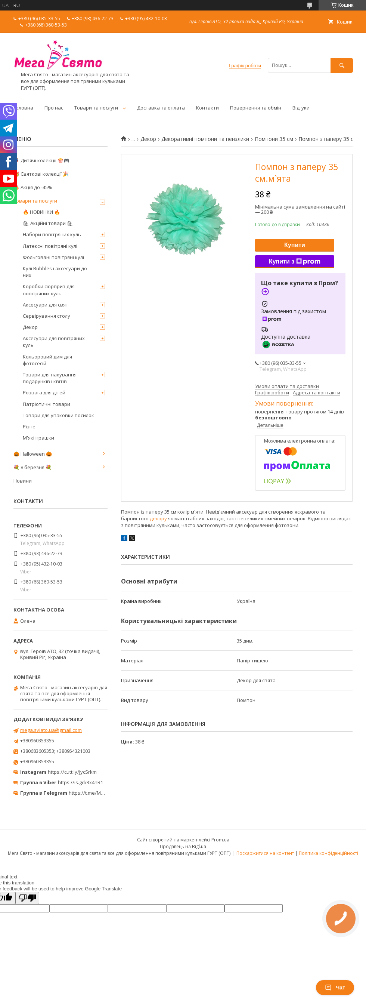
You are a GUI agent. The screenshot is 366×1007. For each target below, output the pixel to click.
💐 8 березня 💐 (32, 467)
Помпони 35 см (274, 139)
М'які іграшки (38, 437)
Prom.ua (220, 840)
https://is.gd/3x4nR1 (80, 782)
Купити (294, 245)
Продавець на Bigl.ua (183, 846)
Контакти (207, 107)
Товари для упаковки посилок (58, 415)
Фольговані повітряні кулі (53, 257)
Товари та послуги (96, 107)
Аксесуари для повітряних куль (54, 341)
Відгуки (301, 107)
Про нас (53, 107)
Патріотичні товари (46, 404)
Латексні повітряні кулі (50, 246)
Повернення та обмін (255, 107)
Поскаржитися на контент (265, 853)
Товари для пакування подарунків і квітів (50, 378)
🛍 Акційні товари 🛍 (48, 223)
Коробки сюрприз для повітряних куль (49, 289)
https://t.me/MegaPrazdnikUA (102, 792)
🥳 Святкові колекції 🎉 (41, 173)
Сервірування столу (46, 315)
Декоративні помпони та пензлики (205, 139)
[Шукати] (342, 65)
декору (158, 518)
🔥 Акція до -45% (32, 187)
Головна (23, 107)
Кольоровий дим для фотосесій (47, 360)
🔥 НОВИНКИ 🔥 (41, 212)
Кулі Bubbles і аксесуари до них (55, 271)
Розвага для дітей (44, 392)
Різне (29, 426)
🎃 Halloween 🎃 (32, 453)
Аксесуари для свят (45, 304)
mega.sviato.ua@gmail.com (51, 730)
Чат (335, 987)
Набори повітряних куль (52, 234)
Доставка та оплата (161, 107)
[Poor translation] (27, 898)
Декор (148, 139)
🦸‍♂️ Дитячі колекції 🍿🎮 (41, 160)
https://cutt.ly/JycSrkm (72, 772)
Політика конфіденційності (328, 853)
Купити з (294, 261)
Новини (22, 480)
